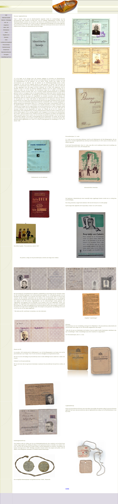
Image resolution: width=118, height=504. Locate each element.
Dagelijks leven (6, 34)
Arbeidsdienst (6, 29)
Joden (6, 39)
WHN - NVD (6, 27)
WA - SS (6, 22)
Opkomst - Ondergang (6, 20)
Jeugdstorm (6, 25)
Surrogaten (6, 54)
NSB (6, 15)
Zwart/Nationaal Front (6, 57)
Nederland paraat (6, 47)
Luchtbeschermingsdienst (6, 42)
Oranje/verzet (6, 49)
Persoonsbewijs (6, 44)
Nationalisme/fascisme (6, 52)
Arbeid (6, 32)
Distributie (6, 37)
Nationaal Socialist (6, 17)
